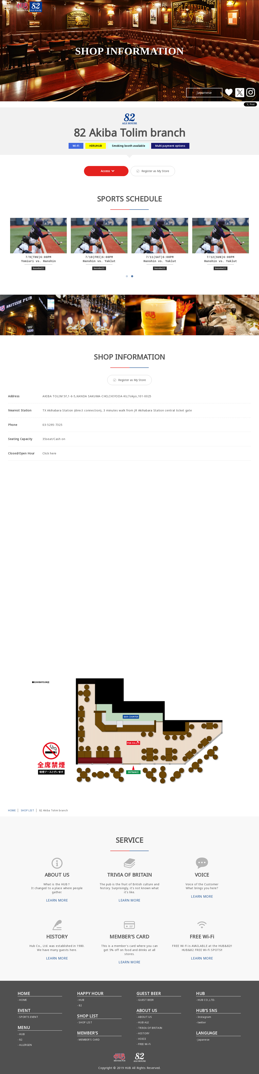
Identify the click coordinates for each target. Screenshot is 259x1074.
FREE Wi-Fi (144, 1044)
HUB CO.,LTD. (206, 1000)
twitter (202, 1022)
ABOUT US (145, 1017)
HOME (12, 810)
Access (105, 171)
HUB (22, 1034)
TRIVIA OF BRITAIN (150, 1028)
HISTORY (144, 1033)
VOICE (142, 1039)
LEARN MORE (57, 900)
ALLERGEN (25, 1045)
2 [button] (132, 276)
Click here (49, 453)
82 (20, 1039)
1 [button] (127, 276)
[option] (38, 244)
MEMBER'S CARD (89, 1039)
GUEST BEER (146, 1000)
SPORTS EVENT (28, 1017)
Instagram (204, 1017)
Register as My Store (152, 171)
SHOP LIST (27, 810)
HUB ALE (143, 1022)
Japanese (204, 1039)
